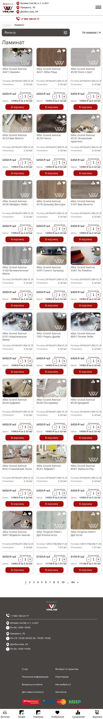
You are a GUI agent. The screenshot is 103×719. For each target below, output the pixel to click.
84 (73, 582)
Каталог (5, 714)
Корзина (97, 714)
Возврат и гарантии (66, 669)
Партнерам (61, 676)
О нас (25, 669)
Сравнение (78, 714)
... (68, 582)
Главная (6, 24)
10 (62, 582)
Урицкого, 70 (25, 7)
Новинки (38, 714)
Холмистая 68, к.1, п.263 (32, 3)
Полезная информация (35, 676)
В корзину (17, 107)
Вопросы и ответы (32, 684)
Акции (21, 714)
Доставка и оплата (33, 691)
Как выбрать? (63, 684)
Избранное (57, 714)
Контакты (60, 691)
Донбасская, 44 (27, 12)
